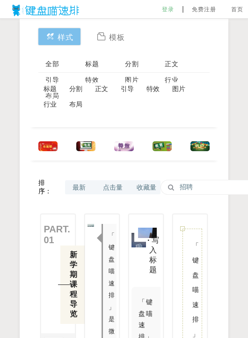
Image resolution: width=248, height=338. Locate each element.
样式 (59, 36)
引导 (52, 80)
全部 (52, 64)
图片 (132, 80)
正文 (172, 64)
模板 (111, 36)
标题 (92, 64)
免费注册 (204, 9)
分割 (132, 64)
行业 (172, 80)
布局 (75, 104)
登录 (168, 9)
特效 (92, 80)
